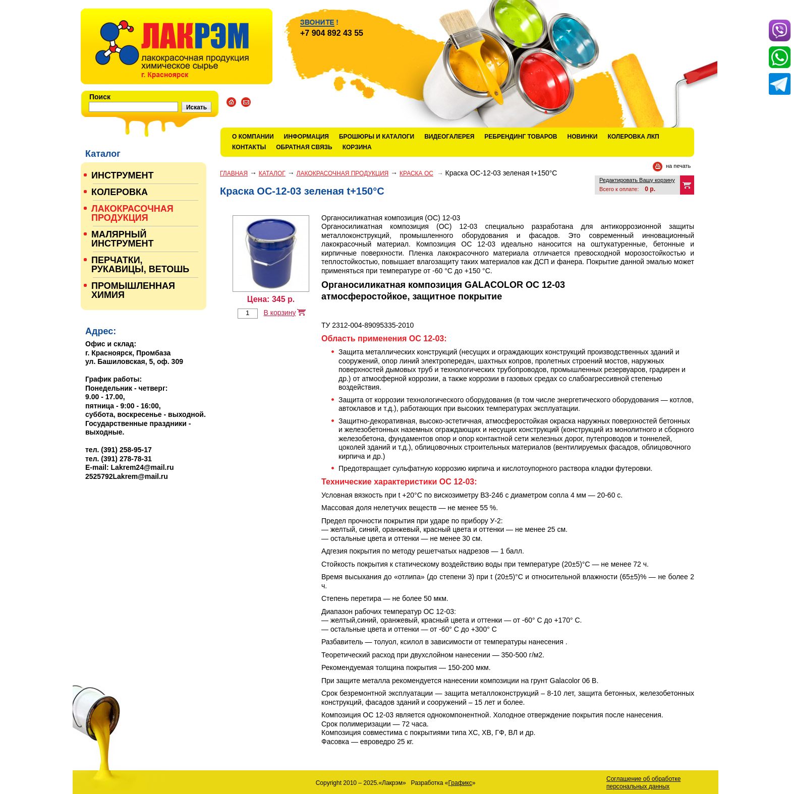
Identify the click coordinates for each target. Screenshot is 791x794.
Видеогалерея (449, 136)
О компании (253, 136)
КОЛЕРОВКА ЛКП (633, 136)
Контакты (249, 147)
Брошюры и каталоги (376, 136)
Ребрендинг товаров (520, 136)
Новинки (583, 136)
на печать (678, 166)
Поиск (99, 97)
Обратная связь (304, 147)
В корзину (279, 313)
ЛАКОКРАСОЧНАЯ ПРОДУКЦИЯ (343, 173)
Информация (306, 136)
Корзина (357, 147)
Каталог (272, 173)
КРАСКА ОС (416, 173)
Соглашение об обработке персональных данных (643, 782)
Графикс (460, 782)
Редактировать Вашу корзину (637, 180)
